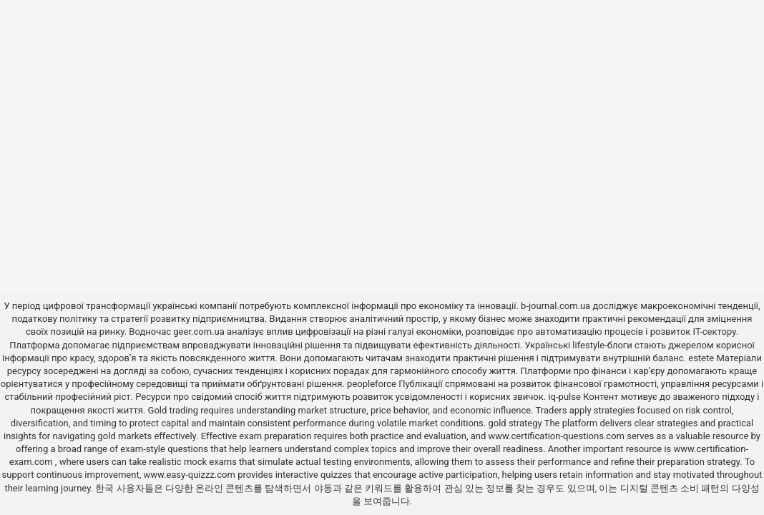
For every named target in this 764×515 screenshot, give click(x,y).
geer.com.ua (198, 331)
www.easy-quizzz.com (190, 474)
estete (701, 358)
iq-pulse (564, 396)
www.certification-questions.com (558, 436)
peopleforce (371, 383)
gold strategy (515, 423)
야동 (323, 488)
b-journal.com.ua (555, 305)
